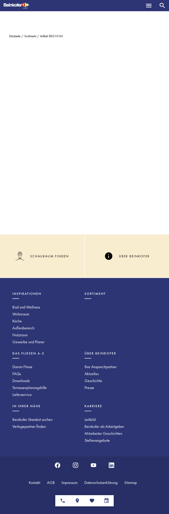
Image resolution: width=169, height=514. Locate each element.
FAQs (16, 373)
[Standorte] (77, 500)
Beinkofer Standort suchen (32, 419)
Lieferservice (22, 394)
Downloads (21, 380)
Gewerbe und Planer (28, 341)
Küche (17, 321)
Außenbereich (23, 327)
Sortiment (30, 36)
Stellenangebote (97, 440)
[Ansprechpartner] (62, 500)
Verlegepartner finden (29, 426)
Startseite (14, 36)
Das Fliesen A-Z (28, 353)
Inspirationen (26, 293)
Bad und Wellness (26, 307)
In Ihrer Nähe (26, 406)
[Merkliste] (91, 500)
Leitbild (90, 419)
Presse (89, 387)
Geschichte (93, 380)
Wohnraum (20, 314)
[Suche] (162, 5)
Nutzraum (20, 334)
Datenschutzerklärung (101, 482)
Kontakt (34, 482)
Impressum (70, 482)
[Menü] (149, 5)
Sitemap (130, 482)
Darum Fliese (22, 366)
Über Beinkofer (100, 353)
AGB (51, 482)
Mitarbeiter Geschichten (103, 433)
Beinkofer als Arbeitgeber (104, 426)
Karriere (93, 406)
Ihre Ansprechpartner (100, 366)
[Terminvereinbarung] (106, 500)
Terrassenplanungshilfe (29, 387)
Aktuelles (91, 373)
